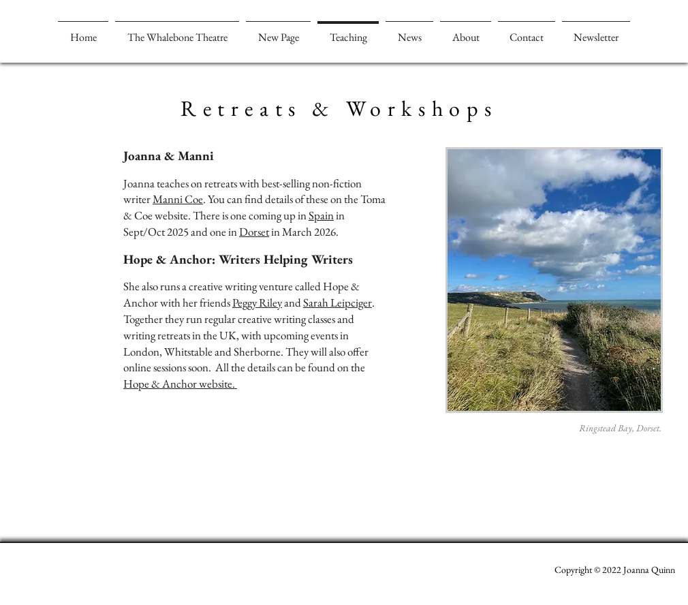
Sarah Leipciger (337, 302)
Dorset (254, 231)
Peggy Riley (257, 302)
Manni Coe (178, 198)
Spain (321, 215)
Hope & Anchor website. (180, 383)
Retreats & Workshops (339, 108)
